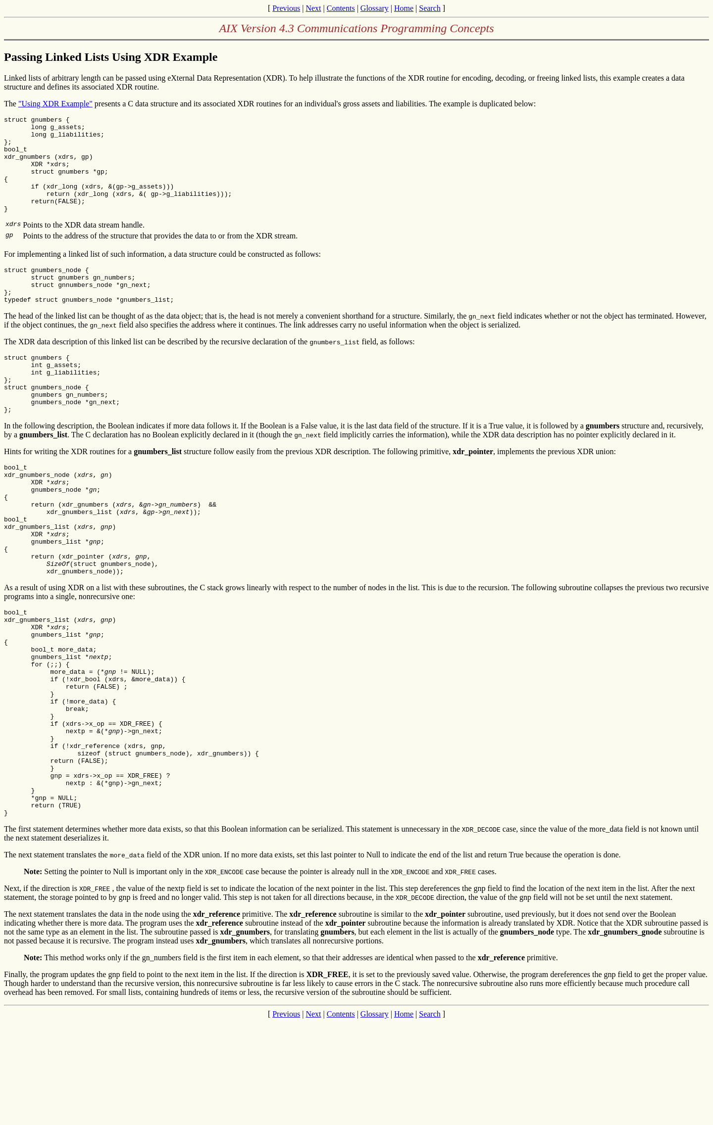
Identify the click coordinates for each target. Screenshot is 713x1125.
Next (313, 8)
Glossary (374, 8)
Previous (286, 8)
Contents (341, 8)
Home (403, 8)
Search (430, 8)
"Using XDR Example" (55, 103)
